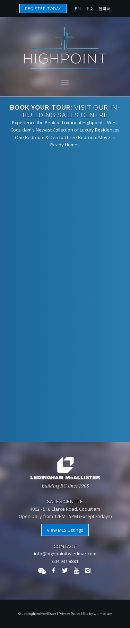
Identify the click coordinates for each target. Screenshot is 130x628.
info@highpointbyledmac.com (65, 553)
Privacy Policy (69, 614)
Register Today (43, 9)
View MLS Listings (65, 530)
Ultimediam (103, 614)
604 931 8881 (65, 561)
